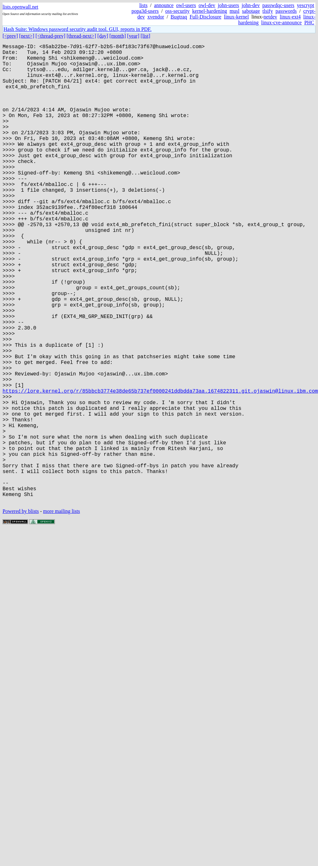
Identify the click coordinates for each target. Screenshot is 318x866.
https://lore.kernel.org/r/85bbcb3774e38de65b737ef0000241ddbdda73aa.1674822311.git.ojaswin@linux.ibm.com (160, 468)
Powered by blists (21, 613)
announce (164, 5)
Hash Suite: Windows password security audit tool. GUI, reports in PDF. (78, 29)
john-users (228, 5)
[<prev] (10, 36)
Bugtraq (179, 16)
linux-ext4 (290, 16)
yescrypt (305, 5)
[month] (117, 36)
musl (235, 11)
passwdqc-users (278, 5)
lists (143, 5)
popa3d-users (145, 11)
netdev (270, 16)
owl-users (186, 5)
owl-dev (206, 5)
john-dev (251, 5)
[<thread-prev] (50, 36)
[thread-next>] (81, 36)
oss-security (177, 11)
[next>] (26, 36)
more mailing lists (61, 613)
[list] (145, 36)
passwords (286, 11)
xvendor (155, 16)
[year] (133, 36)
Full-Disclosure (205, 16)
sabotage (251, 11)
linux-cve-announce (281, 22)
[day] (102, 36)
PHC (309, 22)
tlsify (268, 11)
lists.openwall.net (20, 7)
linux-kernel (236, 16)
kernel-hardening (209, 11)
